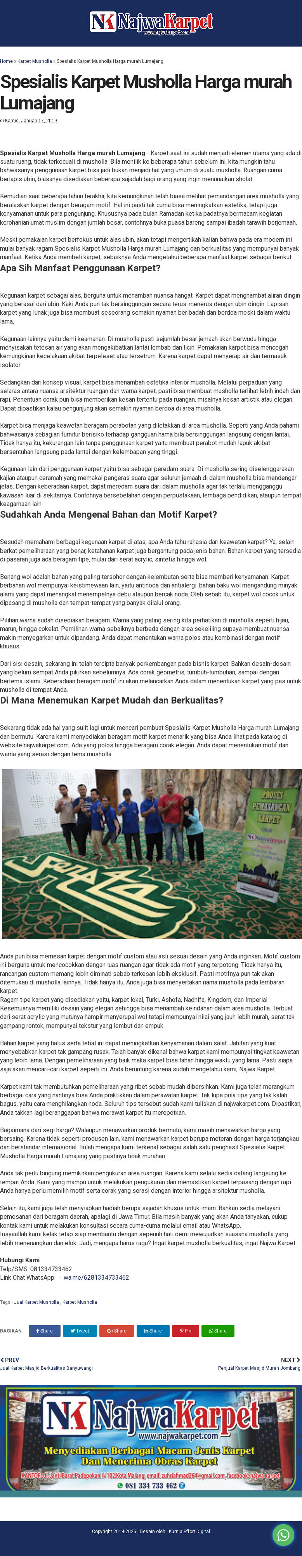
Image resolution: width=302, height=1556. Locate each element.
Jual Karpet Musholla (37, 1302)
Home (6, 61)
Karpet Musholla (34, 61)
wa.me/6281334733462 (96, 1277)
